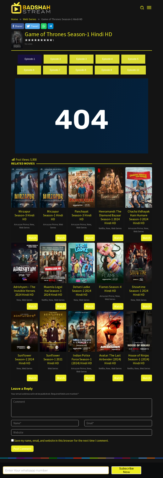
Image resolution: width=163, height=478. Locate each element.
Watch (32, 238)
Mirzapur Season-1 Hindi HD (53, 215)
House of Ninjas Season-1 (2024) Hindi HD (138, 359)
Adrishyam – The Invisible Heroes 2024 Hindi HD (24, 290)
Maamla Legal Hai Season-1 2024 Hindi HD (53, 290)
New (32, 224)
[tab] (30, 59)
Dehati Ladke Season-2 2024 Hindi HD (81, 290)
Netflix (102, 228)
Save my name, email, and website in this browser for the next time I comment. (61, 440)
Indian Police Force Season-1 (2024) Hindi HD (81, 359)
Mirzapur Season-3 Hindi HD (24, 215)
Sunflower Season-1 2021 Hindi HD (53, 359)
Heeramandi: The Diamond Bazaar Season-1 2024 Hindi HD (110, 217)
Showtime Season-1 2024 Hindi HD (138, 290)
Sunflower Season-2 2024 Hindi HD (24, 359)
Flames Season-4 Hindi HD (110, 289)
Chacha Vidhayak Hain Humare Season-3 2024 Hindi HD (138, 217)
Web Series (24, 227)
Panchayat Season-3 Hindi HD (81, 215)
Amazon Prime (21, 224)
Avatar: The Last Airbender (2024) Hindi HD (110, 359)
